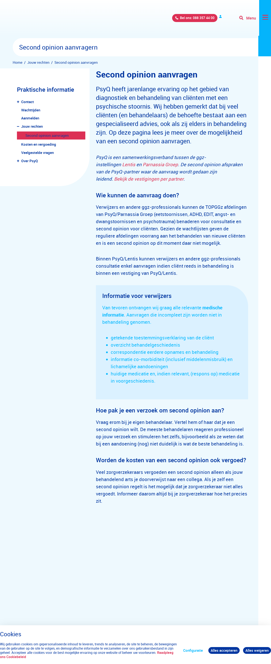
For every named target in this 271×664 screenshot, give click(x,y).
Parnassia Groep (160, 164)
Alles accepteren (224, 650)
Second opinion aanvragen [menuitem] (47, 135)
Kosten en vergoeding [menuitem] (38, 144)
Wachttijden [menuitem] (30, 110)
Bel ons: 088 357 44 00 (170, 19)
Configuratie (193, 650)
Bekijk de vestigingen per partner (149, 179)
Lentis (128, 164)
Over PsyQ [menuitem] (29, 160)
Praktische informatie (45, 89)
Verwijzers (210, 19)
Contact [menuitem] (27, 101)
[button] (19, 126)
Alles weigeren (257, 650)
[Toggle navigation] (254, 19)
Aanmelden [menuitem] (30, 118)
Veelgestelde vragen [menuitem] (37, 152)
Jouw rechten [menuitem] (32, 126)
